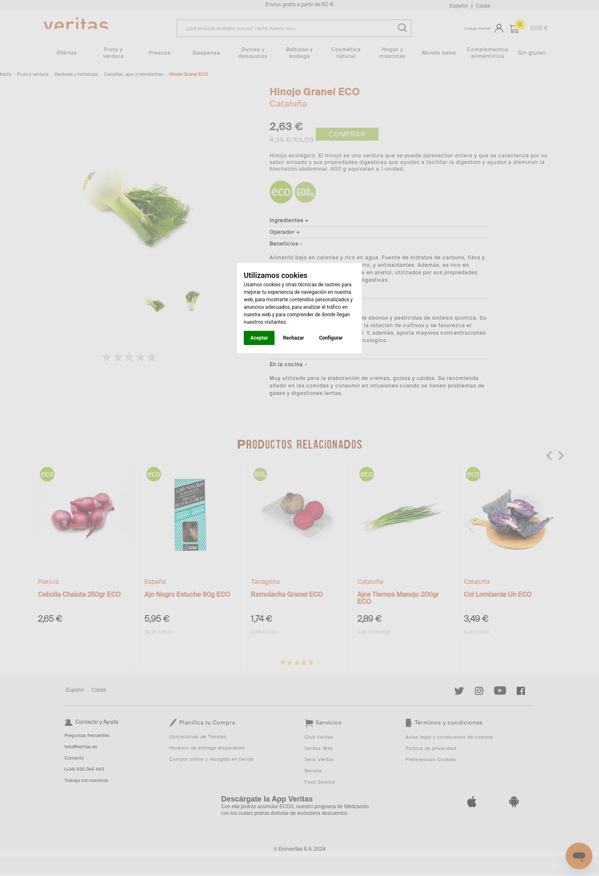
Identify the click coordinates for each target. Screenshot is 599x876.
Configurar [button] (331, 338)
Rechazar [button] (293, 338)
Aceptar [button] (259, 338)
